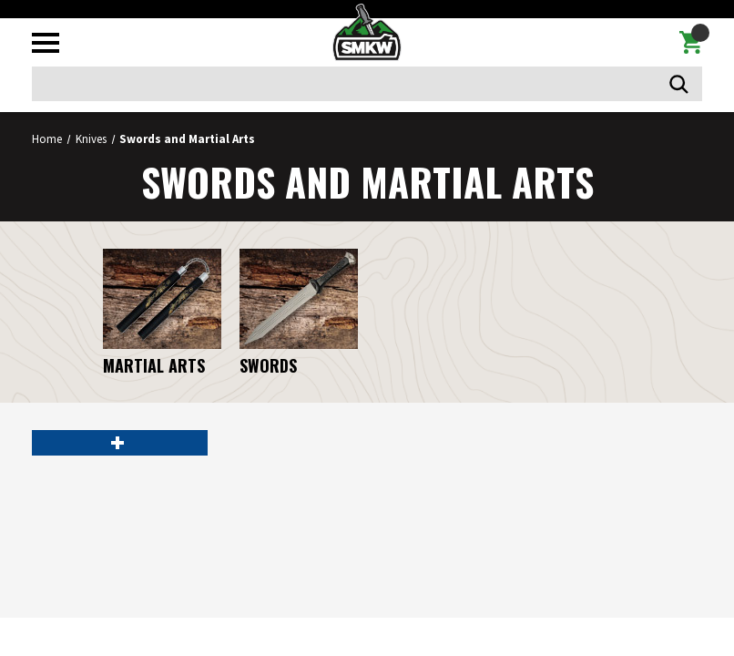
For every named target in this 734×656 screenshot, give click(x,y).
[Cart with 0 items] (690, 42)
